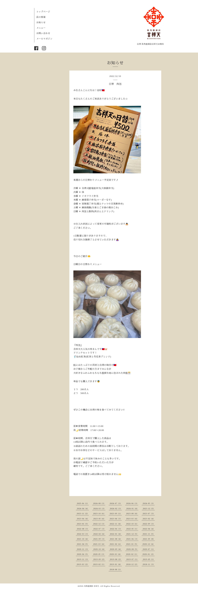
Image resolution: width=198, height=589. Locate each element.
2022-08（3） (83, 529)
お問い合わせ (43, 33)
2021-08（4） (116, 539)
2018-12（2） (132, 564)
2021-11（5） (149, 534)
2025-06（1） (83, 503)
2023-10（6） (99, 513)
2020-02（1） (132, 554)
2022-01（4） (116, 534)
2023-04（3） (116, 519)
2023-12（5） (149, 508)
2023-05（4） (99, 519)
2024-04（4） (83, 508)
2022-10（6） (132, 524)
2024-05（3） (149, 503)
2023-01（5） (83, 524)
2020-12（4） (149, 544)
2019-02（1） (99, 564)
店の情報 (41, 17)
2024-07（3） (116, 503)
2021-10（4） (83, 539)
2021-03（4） (99, 544)
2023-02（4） (149, 519)
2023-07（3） (149, 513)
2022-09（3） (149, 524)
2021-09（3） (99, 539)
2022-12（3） (99, 524)
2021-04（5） (83, 544)
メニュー (41, 28)
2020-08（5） (132, 549)
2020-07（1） (149, 549)
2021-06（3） (132, 539)
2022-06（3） (116, 529)
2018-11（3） (149, 564)
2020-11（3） (83, 549)
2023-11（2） (83, 513)
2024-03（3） (99, 508)
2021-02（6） (116, 544)
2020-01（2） (149, 554)
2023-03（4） (132, 519)
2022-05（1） (132, 529)
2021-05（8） (149, 539)
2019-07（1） (132, 559)
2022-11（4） (116, 524)
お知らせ (41, 22)
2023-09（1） (116, 513)
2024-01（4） (132, 508)
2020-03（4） (116, 554)
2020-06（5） (83, 554)
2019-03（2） (83, 564)
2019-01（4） (116, 564)
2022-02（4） (99, 534)
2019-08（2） (116, 559)
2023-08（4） (132, 513)
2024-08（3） (99, 503)
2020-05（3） (99, 554)
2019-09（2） (99, 559)
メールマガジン (44, 39)
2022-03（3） (83, 534)
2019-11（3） (83, 559)
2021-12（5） (132, 534)
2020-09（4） (116, 549)
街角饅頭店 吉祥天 (91, 586)
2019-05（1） (149, 559)
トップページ (43, 12)
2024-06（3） (132, 503)
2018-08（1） (116, 569)
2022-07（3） (99, 529)
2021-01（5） (132, 544)
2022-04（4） (149, 529)
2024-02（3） (116, 508)
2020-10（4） (99, 549)
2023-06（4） (83, 519)
